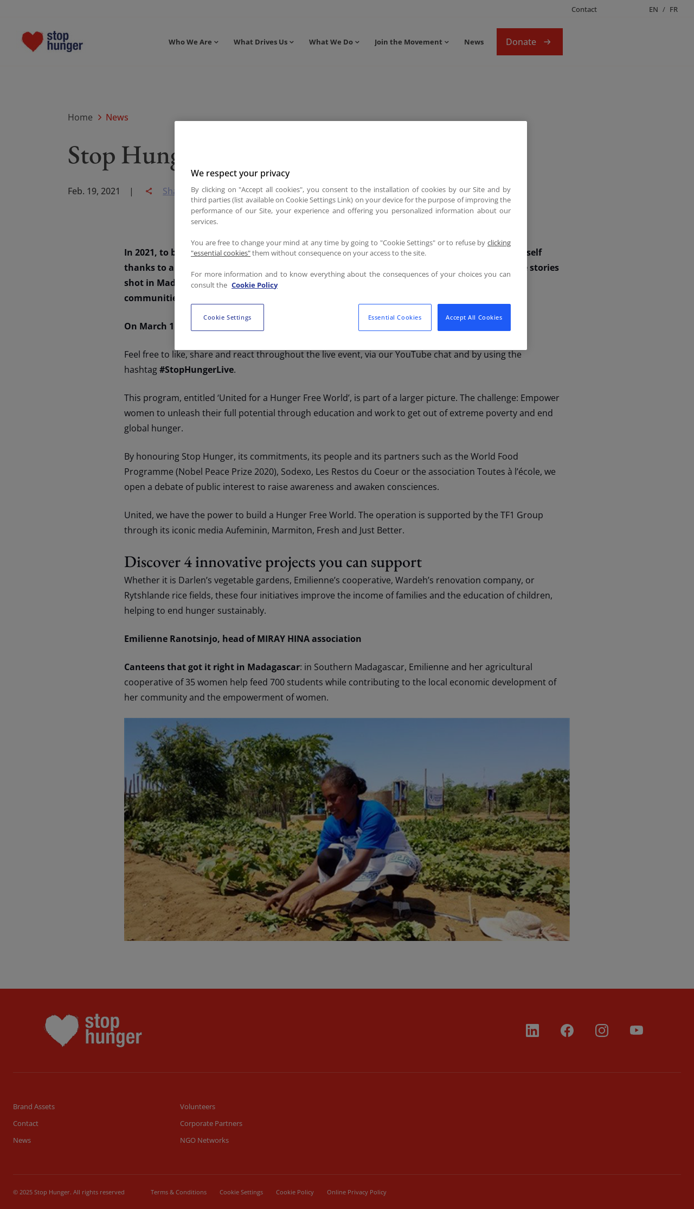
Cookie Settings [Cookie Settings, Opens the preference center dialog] (227, 317)
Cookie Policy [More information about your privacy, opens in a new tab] (255, 285)
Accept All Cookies (474, 317)
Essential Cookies (395, 317)
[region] (351, 235)
